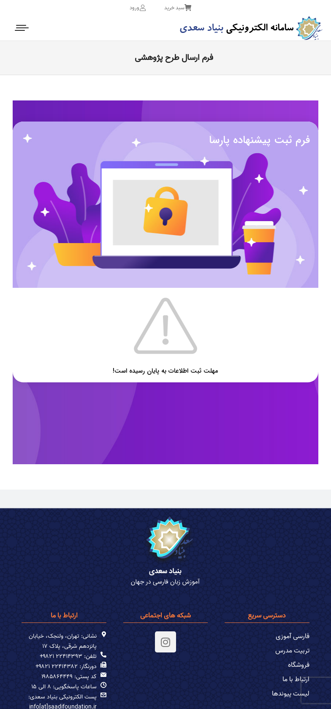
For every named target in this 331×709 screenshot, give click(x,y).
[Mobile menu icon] (22, 27)
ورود (138, 8)
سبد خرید (177, 8)
